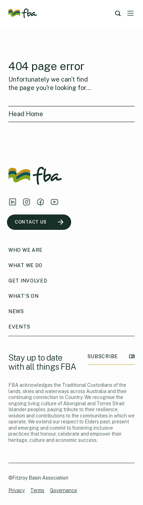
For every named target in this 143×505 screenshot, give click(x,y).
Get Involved (27, 281)
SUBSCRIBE (111, 357)
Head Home (25, 114)
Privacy (16, 490)
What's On (23, 296)
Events (19, 327)
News (16, 311)
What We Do (25, 265)
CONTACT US (39, 222)
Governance (63, 490)
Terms (37, 490)
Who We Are (25, 250)
